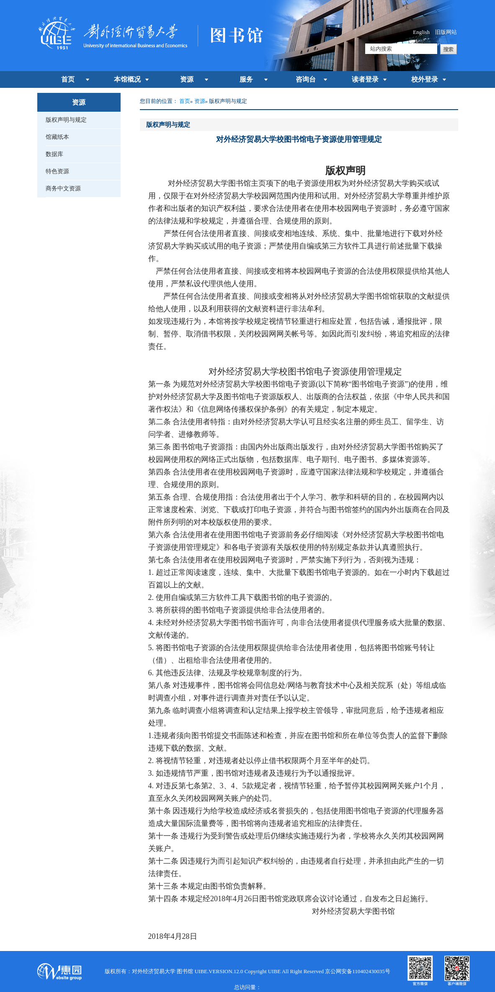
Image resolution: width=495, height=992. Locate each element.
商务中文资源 (63, 188)
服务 (246, 79)
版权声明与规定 (66, 120)
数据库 (54, 154)
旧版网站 (446, 32)
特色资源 (57, 171)
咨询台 (306, 79)
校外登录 (424, 79)
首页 (68, 79)
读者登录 (365, 79)
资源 (186, 79)
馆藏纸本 (57, 137)
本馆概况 (127, 79)
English (421, 32)
